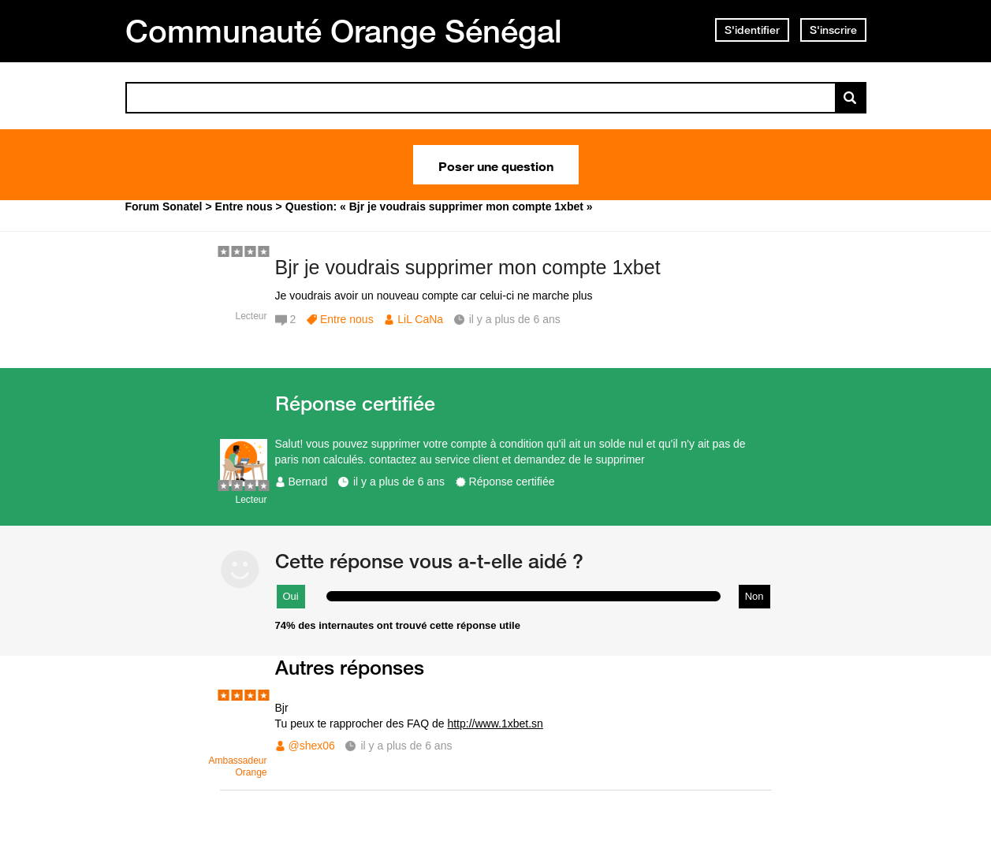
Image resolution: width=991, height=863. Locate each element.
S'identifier (752, 30)
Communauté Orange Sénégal (343, 30)
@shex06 (312, 745)
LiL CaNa (420, 319)
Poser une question (495, 165)
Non (754, 596)
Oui (291, 596)
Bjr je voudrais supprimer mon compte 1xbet (468, 267)
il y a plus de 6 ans (399, 481)
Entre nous (347, 319)
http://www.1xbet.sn (494, 723)
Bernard (308, 481)
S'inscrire (833, 30)
